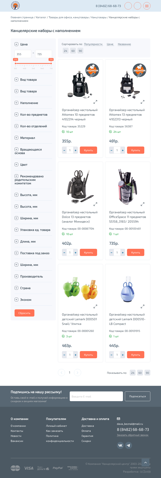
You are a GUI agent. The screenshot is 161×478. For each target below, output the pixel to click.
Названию (124, 44)
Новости (16, 435)
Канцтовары (99, 17)
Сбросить (24, 313)
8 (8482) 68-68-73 (107, 6)
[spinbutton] (70, 150)
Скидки (86, 440)
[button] (75, 150)
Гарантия (87, 435)
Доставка (88, 425)
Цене (110, 44)
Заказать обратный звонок (132, 434)
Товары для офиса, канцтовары (69, 17)
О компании (18, 425)
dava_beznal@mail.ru (130, 423)
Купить (88, 150)
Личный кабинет (56, 425)
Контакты (17, 430)
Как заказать (54, 430)
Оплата (86, 430)
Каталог (41, 17)
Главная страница (22, 17)
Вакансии (17, 440)
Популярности (93, 44)
